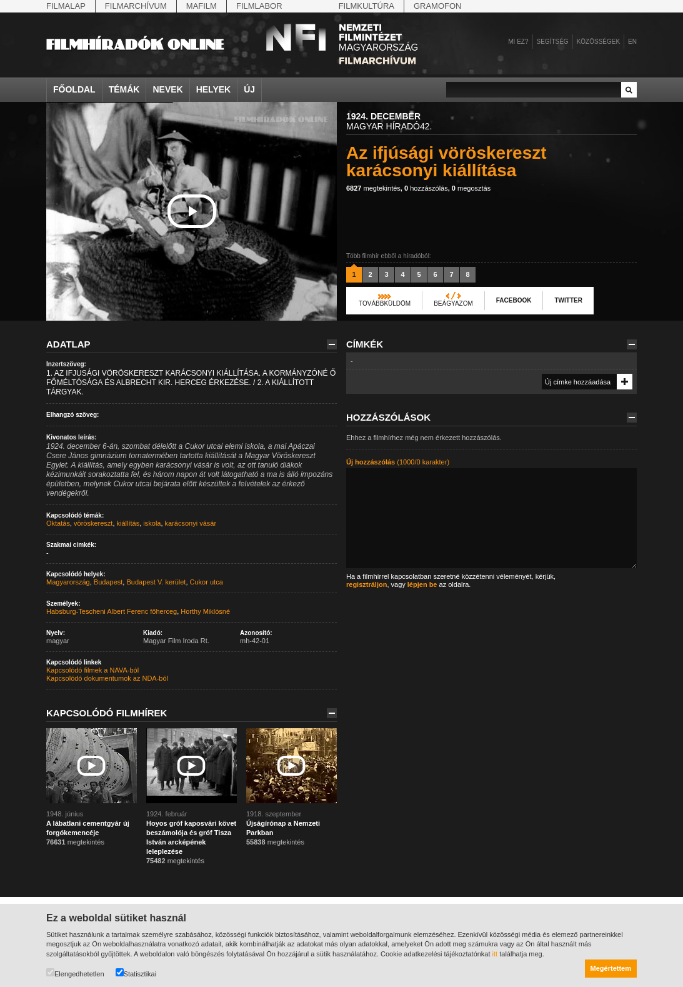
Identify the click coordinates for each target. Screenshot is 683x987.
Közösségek (598, 41)
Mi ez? (518, 41)
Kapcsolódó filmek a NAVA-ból (92, 670)
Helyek (213, 89)
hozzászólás (426, 188)
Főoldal (74, 89)
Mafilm (201, 6)
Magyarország (68, 582)
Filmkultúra (366, 6)
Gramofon (438, 6)
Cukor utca (206, 582)
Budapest (108, 582)
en (632, 41)
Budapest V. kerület (156, 582)
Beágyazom (453, 303)
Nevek (167, 89)
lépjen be (422, 584)
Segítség (553, 41)
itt (495, 954)
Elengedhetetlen (75, 973)
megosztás (471, 188)
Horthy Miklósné (205, 611)
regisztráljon (366, 584)
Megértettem (611, 968)
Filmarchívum (136, 6)
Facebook (514, 300)
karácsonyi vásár (191, 523)
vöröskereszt (93, 523)
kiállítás (128, 523)
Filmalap (66, 6)
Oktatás (58, 523)
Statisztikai (136, 973)
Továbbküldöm (385, 303)
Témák (124, 89)
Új (249, 89)
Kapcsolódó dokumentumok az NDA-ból (107, 678)
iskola (152, 523)
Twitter (568, 300)
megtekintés (373, 188)
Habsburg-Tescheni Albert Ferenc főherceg (111, 611)
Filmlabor (259, 6)
